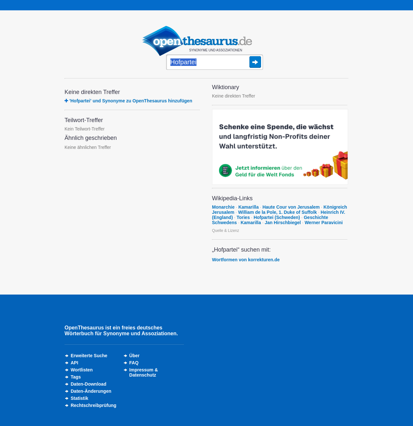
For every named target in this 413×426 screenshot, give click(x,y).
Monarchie (223, 207)
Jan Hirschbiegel (283, 222)
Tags (76, 376)
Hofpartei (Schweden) (277, 217)
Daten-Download (88, 384)
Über (134, 355)
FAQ (134, 362)
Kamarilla (248, 207)
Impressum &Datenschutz (143, 372)
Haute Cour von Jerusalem (290, 207)
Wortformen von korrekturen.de (246, 259)
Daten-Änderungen (91, 391)
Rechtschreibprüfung (93, 405)
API (74, 362)
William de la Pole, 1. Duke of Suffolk (277, 212)
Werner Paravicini (324, 222)
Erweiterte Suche (89, 355)
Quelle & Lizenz (225, 230)
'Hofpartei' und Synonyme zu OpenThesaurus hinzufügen (130, 100)
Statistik (79, 398)
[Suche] (214, 63)
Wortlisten (82, 369)
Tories (243, 217)
